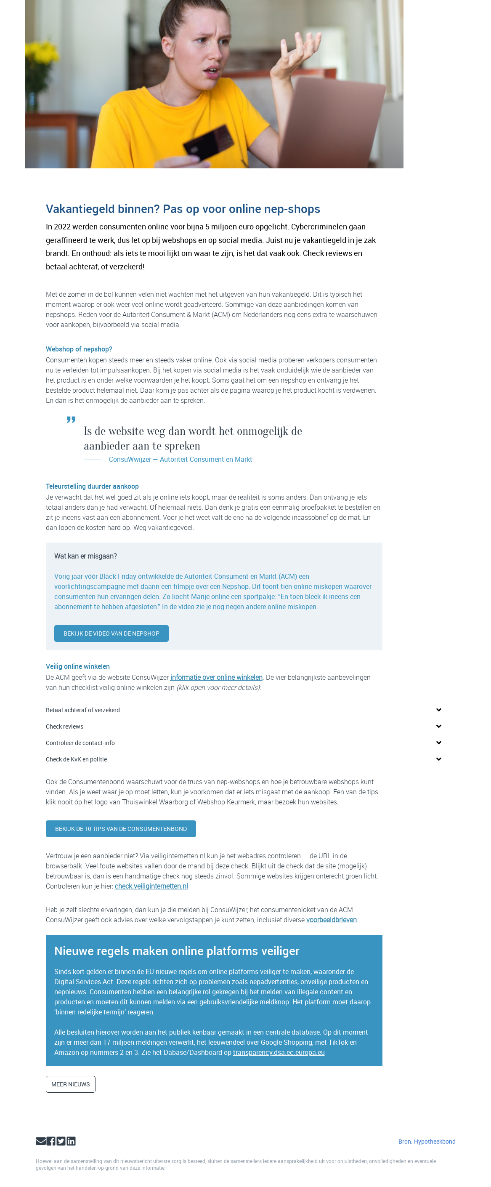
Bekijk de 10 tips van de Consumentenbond (121, 829)
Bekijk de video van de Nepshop (111, 633)
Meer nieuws (70, 1084)
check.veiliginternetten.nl (151, 886)
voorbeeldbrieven (331, 919)
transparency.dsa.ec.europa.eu (279, 1052)
